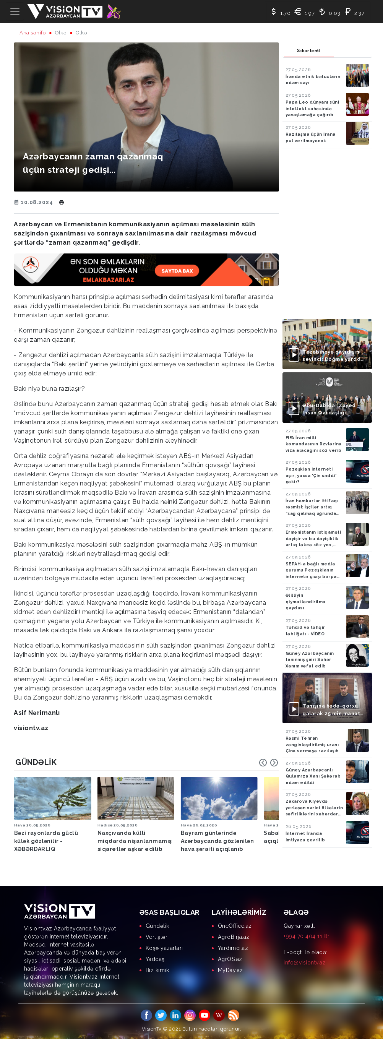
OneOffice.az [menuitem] (235, 925)
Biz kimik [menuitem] (157, 970)
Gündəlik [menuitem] (157, 925)
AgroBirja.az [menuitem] (234, 936)
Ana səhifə (32, 33)
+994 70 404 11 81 (307, 936)
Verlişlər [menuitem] (157, 936)
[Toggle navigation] (15, 11)
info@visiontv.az (305, 962)
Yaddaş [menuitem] (155, 959)
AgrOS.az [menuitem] (230, 959)
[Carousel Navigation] (268, 763)
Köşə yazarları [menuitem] (164, 948)
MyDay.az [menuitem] (230, 970)
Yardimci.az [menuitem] (233, 948)
